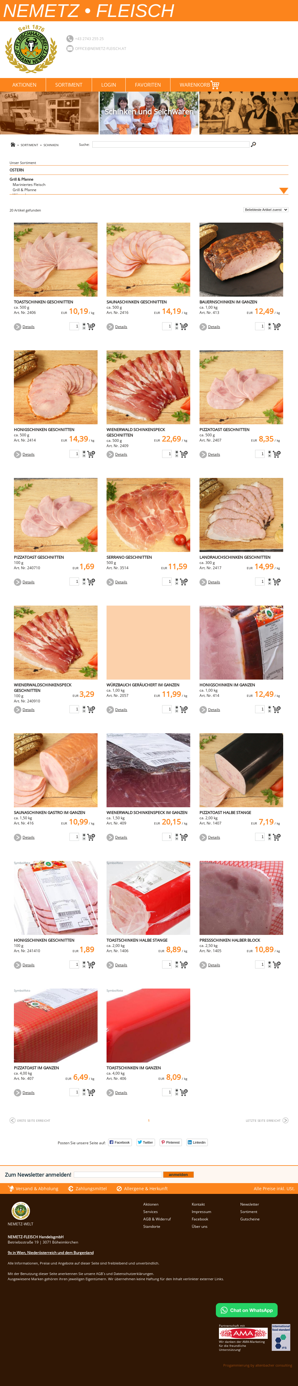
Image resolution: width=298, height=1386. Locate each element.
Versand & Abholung (37, 1188)
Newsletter (249, 1204)
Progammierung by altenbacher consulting (257, 1365)
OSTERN (17, 170)
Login (108, 84)
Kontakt (198, 1204)
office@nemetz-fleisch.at (100, 48)
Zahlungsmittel (91, 1188)
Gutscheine (250, 1219)
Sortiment (68, 84)
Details (29, 326)
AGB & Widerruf (157, 1219)
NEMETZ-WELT (20, 1221)
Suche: (84, 144)
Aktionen (24, 84)
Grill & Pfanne (21, 179)
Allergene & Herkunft (146, 1188)
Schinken (51, 145)
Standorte (151, 1226)
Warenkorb (199, 84)
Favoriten (148, 84)
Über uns (200, 1226)
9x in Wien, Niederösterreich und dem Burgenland (51, 1252)
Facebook (200, 1219)
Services (150, 1211)
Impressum (201, 1211)
